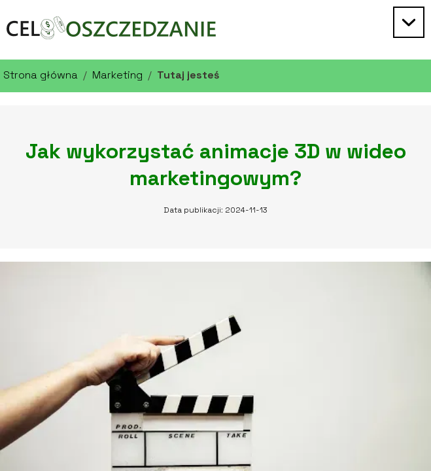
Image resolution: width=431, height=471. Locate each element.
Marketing (117, 75)
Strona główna (40, 75)
